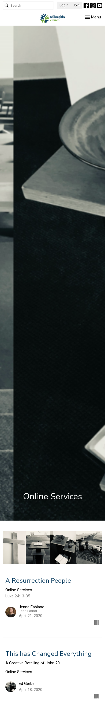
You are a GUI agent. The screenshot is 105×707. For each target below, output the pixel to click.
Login (63, 5)
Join (77, 5)
